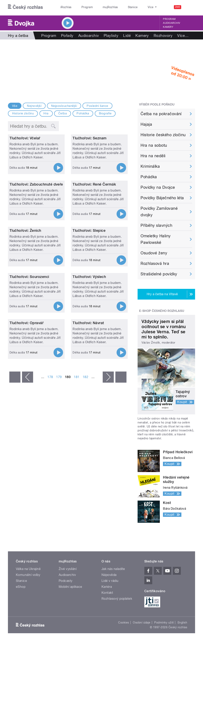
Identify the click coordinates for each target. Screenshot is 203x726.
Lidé (127, 35)
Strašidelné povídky (159, 274)
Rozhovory (163, 35)
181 (76, 535)
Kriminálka (150, 166)
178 (50, 535)
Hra (45, 113)
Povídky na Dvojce (158, 187)
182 (85, 535)
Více (183, 35)
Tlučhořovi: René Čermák (94, 248)
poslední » (120, 535)
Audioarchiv (171, 23)
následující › (108, 535)
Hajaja (146, 124)
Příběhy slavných (156, 225)
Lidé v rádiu (110, 590)
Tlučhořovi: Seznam (90, 170)
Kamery (168, 27)
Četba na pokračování (161, 113)
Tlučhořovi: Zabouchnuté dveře (36, 248)
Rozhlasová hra (155, 263)
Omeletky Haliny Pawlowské (155, 239)
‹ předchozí (27, 535)
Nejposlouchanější (64, 106)
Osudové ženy (154, 253)
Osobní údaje (141, 631)
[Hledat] (189, 7)
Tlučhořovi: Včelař (25, 170)
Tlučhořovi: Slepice (89, 326)
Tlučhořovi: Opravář (26, 481)
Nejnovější (34, 106)
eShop (20, 596)
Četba (62, 113)
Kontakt (107, 601)
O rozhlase (136, 7)
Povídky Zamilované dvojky (159, 211)
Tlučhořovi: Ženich (25, 326)
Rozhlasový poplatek (117, 607)
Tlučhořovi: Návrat (88, 481)
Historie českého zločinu (163, 134)
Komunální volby (28, 584)
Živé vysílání (68, 578)
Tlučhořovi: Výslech (89, 403)
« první (14, 535)
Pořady (67, 35)
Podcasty (66, 590)
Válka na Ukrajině (28, 578)
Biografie (105, 113)
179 (59, 535)
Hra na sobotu (154, 145)
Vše (14, 106)
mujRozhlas (100, 7)
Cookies (123, 631)
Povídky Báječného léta (162, 197)
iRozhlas (64, 7)
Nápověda (109, 584)
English (182, 631)
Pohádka (83, 113)
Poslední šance (97, 106)
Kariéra (107, 596)
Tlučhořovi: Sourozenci (29, 403)
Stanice (119, 7)
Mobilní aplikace (70, 596)
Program (81, 7)
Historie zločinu (23, 113)
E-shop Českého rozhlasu (161, 311)
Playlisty (111, 35)
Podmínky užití (164, 631)
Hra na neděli (153, 155)
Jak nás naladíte (113, 578)
